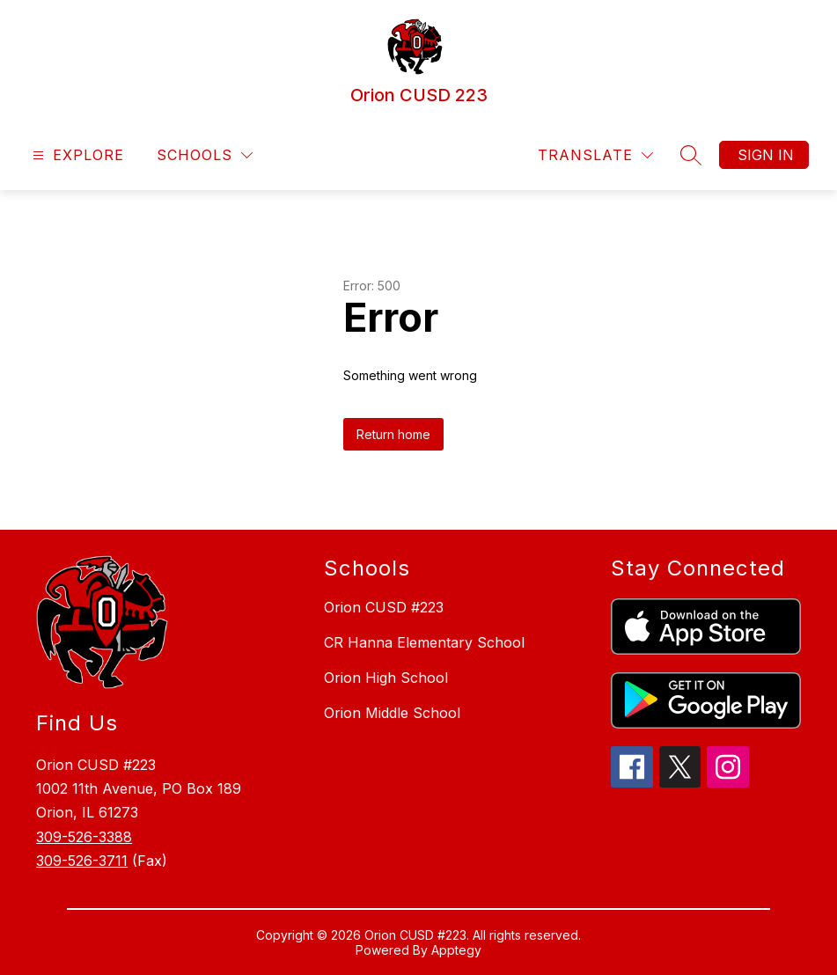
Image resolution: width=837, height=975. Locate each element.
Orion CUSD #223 (384, 607)
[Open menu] (76, 155)
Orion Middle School (392, 713)
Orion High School (386, 677)
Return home (393, 434)
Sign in (766, 155)
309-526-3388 (84, 837)
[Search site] (690, 154)
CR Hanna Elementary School (424, 642)
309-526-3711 (82, 860)
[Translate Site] (595, 155)
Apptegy (456, 949)
